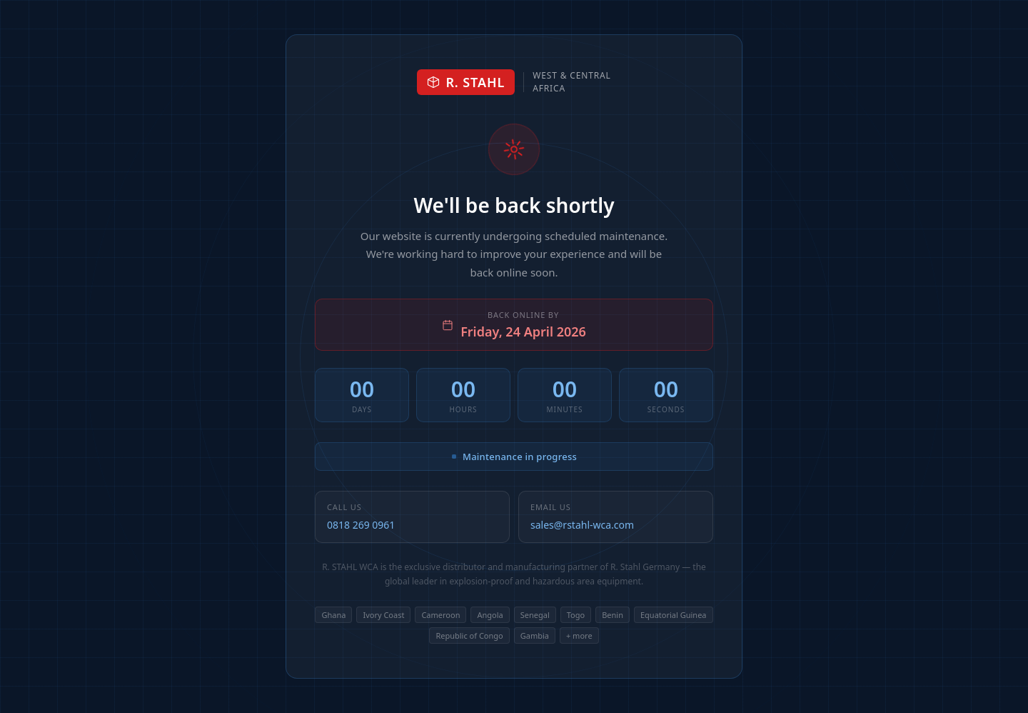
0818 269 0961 (361, 525)
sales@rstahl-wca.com (582, 525)
